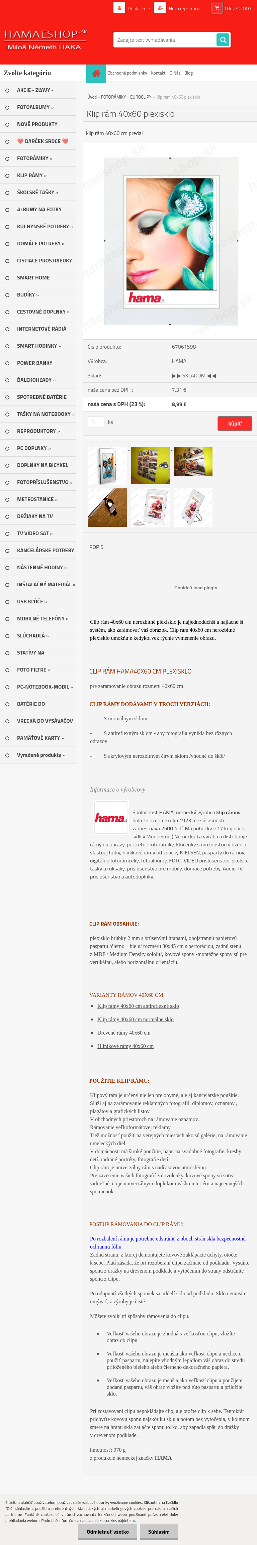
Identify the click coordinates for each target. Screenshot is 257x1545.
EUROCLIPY (140, 97)
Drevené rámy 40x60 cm (124, 1033)
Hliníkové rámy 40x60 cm (125, 1046)
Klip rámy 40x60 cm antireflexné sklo (138, 1006)
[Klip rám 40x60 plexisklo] (170, 145)
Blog (188, 73)
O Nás (174, 73)
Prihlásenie (139, 8)
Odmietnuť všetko (108, 1532)
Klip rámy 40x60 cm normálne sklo (135, 1019)
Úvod (92, 97)
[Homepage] (97, 73)
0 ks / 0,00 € (239, 8)
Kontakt (158, 73)
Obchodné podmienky (127, 73)
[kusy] (96, 422)
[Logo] (46, 39)
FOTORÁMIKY (113, 97)
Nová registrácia (184, 8)
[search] (223, 40)
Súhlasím (159, 1532)
